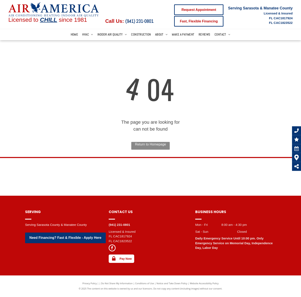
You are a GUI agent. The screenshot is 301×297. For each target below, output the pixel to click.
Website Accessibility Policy (204, 283)
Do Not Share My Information (117, 283)
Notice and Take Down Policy (172, 283)
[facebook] (112, 248)
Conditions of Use (144, 283)
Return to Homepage (150, 144)
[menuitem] (74, 34)
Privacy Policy (89, 283)
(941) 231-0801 (139, 21)
